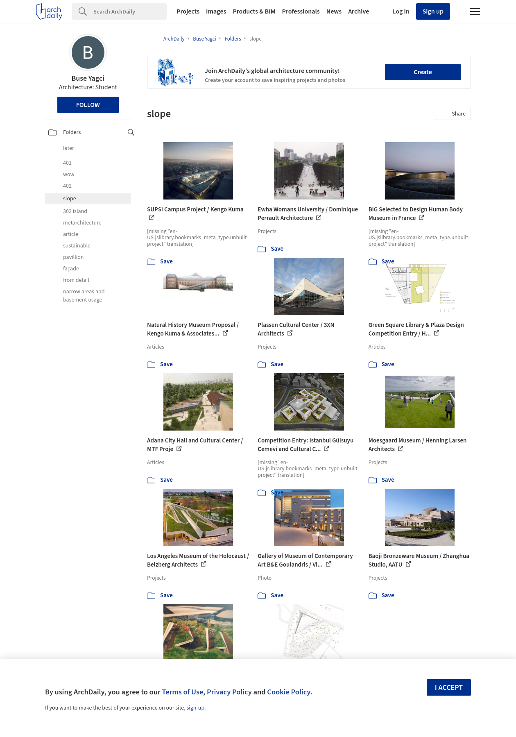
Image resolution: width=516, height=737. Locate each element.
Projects (188, 11)
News (334, 11)
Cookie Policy (288, 692)
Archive (358, 11)
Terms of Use (182, 692)
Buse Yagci (88, 78)
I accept (449, 688)
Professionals (301, 11)
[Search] (130, 11)
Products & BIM (254, 11)
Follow (88, 104)
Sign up (433, 11)
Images (216, 11)
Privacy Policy (229, 692)
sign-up (195, 708)
